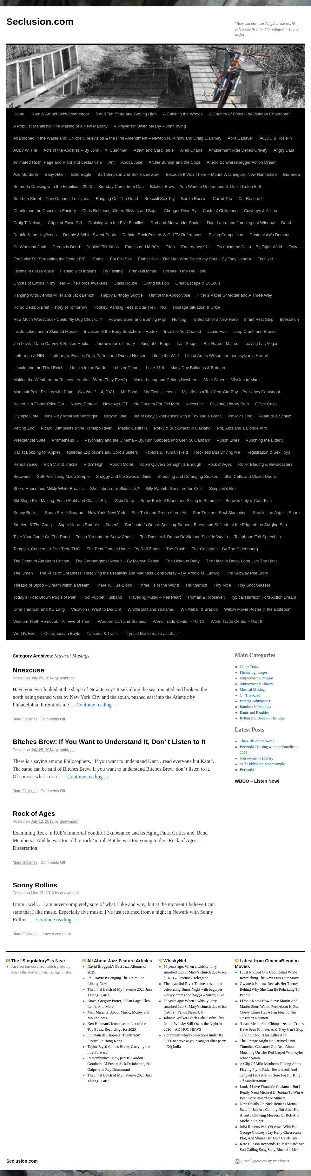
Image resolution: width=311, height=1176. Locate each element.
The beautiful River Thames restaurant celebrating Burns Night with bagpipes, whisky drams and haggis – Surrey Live (194, 989)
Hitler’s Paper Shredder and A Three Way (234, 295)
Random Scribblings (255, 707)
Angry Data (284, 150)
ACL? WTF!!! (25, 150)
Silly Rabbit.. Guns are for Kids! (174, 488)
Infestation (289, 319)
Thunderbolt (196, 585)
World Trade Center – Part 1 (178, 621)
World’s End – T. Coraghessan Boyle (46, 633)
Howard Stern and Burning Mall (137, 319)
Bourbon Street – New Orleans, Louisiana (51, 198)
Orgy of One (115, 416)
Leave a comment (56, 934)
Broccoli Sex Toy (159, 198)
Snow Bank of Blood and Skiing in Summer (180, 500)
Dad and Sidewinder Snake (176, 222)
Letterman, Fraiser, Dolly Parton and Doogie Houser (97, 355)
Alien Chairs (191, 150)
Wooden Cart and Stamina (122, 621)
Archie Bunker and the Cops (174, 162)
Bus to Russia (194, 198)
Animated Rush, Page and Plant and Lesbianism (57, 162)
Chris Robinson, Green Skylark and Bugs (119, 210)
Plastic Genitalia (133, 428)
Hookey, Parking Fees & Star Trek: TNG (129, 307)
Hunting (179, 319)
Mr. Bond (129, 391)
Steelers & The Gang (32, 524)
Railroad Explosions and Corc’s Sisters (102, 452)
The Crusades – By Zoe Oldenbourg (225, 549)
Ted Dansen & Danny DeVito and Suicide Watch (184, 536)
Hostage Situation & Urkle (196, 307)
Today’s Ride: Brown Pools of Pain (44, 597)
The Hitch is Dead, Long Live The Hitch (242, 561)
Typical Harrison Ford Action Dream (263, 597)
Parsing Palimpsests (255, 701)
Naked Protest (83, 404)
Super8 (112, 524)
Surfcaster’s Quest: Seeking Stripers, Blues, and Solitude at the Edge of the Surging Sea (206, 524)
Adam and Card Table (154, 150)
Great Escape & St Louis (197, 283)
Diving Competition (225, 234)
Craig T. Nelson (27, 222)
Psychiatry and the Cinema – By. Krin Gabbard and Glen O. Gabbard (147, 440)
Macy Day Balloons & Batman (197, 367)
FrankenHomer (142, 271)
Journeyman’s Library (115, 343)
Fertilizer (265, 259)
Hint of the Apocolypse (169, 295)
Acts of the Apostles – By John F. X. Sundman (85, 150)
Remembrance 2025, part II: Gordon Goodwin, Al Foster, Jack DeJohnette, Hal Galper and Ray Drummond (120, 1064)
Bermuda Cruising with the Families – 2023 (52, 186)
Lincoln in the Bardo (88, 367)
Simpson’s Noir (223, 488)
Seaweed (21, 476)
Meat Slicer (214, 379)
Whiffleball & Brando (199, 609)
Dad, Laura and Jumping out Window (241, 222)
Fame (98, 259)
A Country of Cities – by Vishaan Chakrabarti (249, 114)
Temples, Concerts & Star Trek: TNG (46, 549)
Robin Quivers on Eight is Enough (170, 464)
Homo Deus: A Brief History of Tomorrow (50, 307)
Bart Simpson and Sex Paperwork (128, 174)
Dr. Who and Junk (29, 246)
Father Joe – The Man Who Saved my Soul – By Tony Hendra (194, 259)
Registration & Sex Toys (268, 452)
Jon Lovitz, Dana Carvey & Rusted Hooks (51, 343)
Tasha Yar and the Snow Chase (105, 536)
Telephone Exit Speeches (257, 536)
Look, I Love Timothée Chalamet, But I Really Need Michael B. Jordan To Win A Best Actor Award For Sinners (271, 1092)
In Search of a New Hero (215, 319)
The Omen (23, 573)
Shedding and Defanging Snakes (188, 476)
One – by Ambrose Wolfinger (71, 416)
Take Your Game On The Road (41, 536)
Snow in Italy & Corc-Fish (248, 500)
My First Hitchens (159, 391)
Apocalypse (131, 162)
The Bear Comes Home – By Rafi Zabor (123, 549)
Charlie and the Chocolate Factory (44, 210)
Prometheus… (65, 440)
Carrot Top (222, 198)
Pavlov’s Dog (240, 416)
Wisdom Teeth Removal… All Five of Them (52, 621)
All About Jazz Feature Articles (119, 960)
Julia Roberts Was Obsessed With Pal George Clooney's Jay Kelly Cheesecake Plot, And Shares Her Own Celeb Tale (270, 1132)
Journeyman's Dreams (257, 678)
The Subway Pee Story (247, 573)
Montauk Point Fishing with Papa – (64, 391)
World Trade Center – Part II (236, 621)
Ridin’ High (93, 464)
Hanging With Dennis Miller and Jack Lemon (54, 295)
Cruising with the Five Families (116, 222)
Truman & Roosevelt (206, 597)
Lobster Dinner (126, 367)
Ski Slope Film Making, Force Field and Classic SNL (61, 500)
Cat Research (250, 198)
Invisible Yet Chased (182, 331)
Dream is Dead (66, 246)
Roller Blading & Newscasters (265, 464)
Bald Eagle (81, 174)
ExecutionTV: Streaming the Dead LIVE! (50, 259)
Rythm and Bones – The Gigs (262, 718)
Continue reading (97, 704)
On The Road (250, 695)
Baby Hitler (55, 174)
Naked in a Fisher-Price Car (38, 404)
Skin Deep (124, 500)
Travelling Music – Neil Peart (155, 597)
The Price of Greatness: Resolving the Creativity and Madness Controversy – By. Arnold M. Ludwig (129, 573)
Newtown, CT (115, 404)
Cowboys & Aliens (260, 210)
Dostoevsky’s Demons (270, 234)
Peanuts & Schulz (275, 416)
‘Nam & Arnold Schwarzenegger (60, 114)
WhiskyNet (174, 960)
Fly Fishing (113, 271)
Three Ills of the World (159, 585)
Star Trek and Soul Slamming (220, 512)
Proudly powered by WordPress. (265, 1161)
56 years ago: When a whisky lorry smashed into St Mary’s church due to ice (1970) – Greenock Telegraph (195, 972)
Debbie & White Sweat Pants (89, 234)
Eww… (294, 246)
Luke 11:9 (155, 367)
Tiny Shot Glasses (254, 585)
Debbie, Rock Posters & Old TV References (162, 234)
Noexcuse (194, 404)
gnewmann (69, 821)
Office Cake (266, 404)
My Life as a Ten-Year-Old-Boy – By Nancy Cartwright (231, 391)
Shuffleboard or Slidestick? (114, 488)
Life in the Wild (165, 355)
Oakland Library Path (229, 404)
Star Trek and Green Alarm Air (158, 512)
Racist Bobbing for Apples (37, 452)
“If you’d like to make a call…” (151, 633)
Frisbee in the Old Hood (184, 271)
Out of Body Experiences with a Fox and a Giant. (177, 416)
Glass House (125, 283)
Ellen (170, 246)
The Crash (175, 549)
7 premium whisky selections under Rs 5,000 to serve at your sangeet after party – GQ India (195, 1041)
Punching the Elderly (264, 440)
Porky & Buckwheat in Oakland (182, 428)
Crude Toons (249, 666)
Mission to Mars (245, 379)
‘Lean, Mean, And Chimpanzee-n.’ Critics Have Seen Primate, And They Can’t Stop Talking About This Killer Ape (272, 1029)
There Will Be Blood (114, 585)
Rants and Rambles (254, 712)
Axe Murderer (25, 174)
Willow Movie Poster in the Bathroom (257, 609)
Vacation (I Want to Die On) (96, 609)
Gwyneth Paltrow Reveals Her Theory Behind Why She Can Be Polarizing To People (270, 989)
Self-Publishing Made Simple (63, 476)
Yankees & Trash (102, 633)
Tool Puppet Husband (102, 597)
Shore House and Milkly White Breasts (48, 488)
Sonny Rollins (26, 512)
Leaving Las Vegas (260, 343)
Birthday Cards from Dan (121, 186)
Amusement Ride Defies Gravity (237, 150)
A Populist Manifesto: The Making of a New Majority (60, 126)
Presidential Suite (29, 440)
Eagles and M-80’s (142, 246)
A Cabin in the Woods (183, 114)
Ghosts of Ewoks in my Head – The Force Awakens (60, 283)
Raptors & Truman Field (166, 452)
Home (18, 114)
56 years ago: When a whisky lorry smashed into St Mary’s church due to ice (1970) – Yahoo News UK (195, 1006)
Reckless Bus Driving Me (217, 452)
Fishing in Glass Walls (33, 271)
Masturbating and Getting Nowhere (165, 379)
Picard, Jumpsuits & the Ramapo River (76, 428)
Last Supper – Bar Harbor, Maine (207, 343)
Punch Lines (228, 440)
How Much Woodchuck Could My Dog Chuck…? (57, 319)
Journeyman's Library (256, 684)
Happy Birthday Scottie (122, 295)
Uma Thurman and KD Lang (39, 609)
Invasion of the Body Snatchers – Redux (120, 331)
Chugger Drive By (180, 210)
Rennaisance (25, 464)
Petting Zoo (24, 428)
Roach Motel (121, 464)
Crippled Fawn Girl (65, 222)
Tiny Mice (222, 585)
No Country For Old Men (156, 404)
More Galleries (25, 719)
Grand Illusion (156, 283)
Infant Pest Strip (259, 319)
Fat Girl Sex (121, 259)
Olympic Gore (25, 416)
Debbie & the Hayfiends (35, 234)
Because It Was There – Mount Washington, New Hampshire (221, 174)
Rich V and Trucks (60, 464)
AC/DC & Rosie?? (276, 138)
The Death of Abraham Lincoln (41, 561)
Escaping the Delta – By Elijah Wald (249, 246)
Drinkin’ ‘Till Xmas (102, 246)
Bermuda (291, 174)
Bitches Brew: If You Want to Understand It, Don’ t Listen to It (205, 186)
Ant (112, 162)
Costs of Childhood (220, 210)
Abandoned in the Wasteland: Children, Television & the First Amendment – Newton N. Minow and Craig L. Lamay (117, 138)
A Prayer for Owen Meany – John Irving (150, 126)
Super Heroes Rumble (78, 524)
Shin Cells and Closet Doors (250, 476)
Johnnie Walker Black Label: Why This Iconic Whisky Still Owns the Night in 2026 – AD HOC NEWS (194, 1024)
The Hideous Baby (183, 561)
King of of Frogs (155, 343)
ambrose (67, 678)
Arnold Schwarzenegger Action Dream (241, 162)
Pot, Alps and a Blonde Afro (242, 428)
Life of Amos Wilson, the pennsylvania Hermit (226, 355)
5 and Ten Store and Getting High (126, 114)
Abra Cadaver (240, 138)
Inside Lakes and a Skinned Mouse (45, 331)
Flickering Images (254, 672)
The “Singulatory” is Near (38, 960)
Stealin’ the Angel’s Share (276, 512)
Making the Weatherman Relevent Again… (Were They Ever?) (70, 379)
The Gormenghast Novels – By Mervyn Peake (117, 561)
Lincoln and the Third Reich (38, 367)
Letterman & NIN (28, 355)
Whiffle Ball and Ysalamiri (151, 609)
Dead (286, 222)
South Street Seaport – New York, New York (85, 512)
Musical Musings (253, 689)
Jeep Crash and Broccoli (256, 331)
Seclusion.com (40, 21)
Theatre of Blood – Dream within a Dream (51, 585)
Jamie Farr (217, 331)
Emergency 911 (195, 246)
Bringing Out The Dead (117, 198)
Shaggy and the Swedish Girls (123, 476)
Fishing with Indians (78, 271)
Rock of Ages (220, 464)
